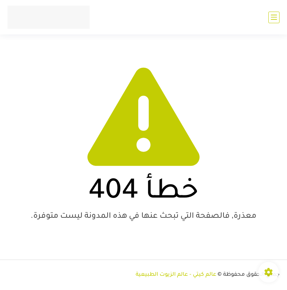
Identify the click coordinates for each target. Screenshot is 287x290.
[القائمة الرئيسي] (274, 17)
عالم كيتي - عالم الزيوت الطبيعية (176, 275)
